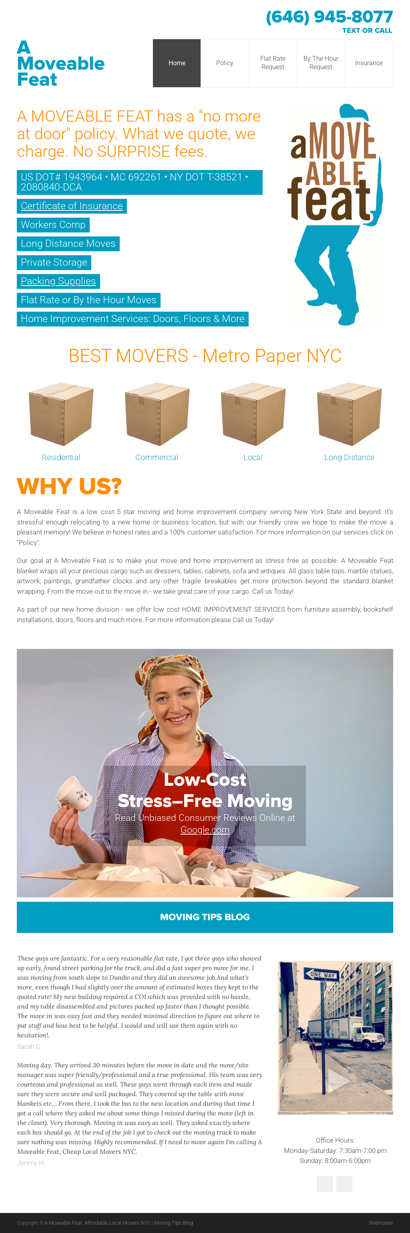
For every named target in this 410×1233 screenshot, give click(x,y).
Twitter (325, 1184)
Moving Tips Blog (205, 917)
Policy (224, 63)
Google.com (205, 830)
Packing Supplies (58, 281)
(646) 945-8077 (329, 17)
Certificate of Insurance (72, 206)
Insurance (369, 63)
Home (177, 63)
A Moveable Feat (61, 64)
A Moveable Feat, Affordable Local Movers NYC (98, 1223)
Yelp (344, 1184)
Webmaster (379, 1223)
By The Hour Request (320, 63)
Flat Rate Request (272, 63)
